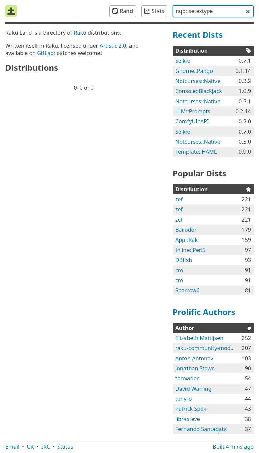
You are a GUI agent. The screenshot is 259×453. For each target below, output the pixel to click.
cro (179, 270)
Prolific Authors (204, 311)
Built (233, 446)
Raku (80, 32)
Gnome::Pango (194, 71)
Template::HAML (196, 151)
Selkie (182, 60)
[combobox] (213, 11)
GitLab (45, 53)
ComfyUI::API (192, 121)
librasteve (187, 419)
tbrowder (187, 378)
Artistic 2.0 (112, 45)
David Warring (193, 388)
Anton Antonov (194, 358)
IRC (45, 446)
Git (30, 446)
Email (12, 446)
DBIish (183, 260)
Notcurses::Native (197, 81)
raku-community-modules (208, 348)
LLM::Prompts (192, 111)
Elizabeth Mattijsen (199, 338)
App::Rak (186, 240)
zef (179, 199)
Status (65, 446)
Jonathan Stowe (195, 368)
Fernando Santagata (201, 429)
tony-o (183, 398)
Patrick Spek (190, 409)
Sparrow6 (187, 290)
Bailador (186, 229)
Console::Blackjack (198, 91)
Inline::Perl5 (190, 250)
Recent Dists (198, 34)
